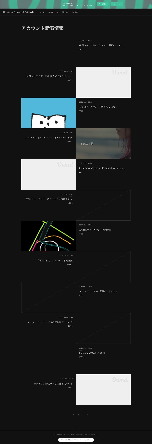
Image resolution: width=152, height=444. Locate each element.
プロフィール (53, 12)
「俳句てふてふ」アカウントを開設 (55, 260)
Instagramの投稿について (92, 353)
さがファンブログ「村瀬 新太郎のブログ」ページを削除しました (49, 76)
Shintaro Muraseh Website (18, 12)
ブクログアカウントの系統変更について (99, 107)
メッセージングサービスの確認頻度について (50, 322)
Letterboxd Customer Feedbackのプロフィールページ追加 (103, 168)
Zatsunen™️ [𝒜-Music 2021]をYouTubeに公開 (49, 137)
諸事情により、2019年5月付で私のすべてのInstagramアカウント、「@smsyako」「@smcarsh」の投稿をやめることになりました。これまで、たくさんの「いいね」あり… (103, 360)
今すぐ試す (102, 4)
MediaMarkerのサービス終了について (53, 384)
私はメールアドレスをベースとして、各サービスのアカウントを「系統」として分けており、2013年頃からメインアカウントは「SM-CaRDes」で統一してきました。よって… (103, 298)
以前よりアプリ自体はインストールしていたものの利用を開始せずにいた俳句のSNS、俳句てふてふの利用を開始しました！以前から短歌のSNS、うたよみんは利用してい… (49, 267)
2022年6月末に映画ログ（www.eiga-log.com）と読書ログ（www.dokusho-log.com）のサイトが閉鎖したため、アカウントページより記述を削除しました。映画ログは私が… (103, 52)
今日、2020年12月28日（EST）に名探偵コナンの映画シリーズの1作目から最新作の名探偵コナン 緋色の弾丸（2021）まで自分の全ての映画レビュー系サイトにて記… (49, 206)
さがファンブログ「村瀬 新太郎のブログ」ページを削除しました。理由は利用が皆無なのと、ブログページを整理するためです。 (49, 83)
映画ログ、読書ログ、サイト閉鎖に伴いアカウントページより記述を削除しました (103, 45)
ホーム (42, 12)
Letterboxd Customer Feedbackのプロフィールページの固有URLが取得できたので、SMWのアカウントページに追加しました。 (103, 175)
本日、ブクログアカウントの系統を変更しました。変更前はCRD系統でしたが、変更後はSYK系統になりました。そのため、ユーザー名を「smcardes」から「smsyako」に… (103, 114)
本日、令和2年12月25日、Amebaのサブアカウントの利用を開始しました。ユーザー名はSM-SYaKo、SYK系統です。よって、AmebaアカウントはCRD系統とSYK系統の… (103, 237)
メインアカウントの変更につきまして (98, 291)
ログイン (117, 4)
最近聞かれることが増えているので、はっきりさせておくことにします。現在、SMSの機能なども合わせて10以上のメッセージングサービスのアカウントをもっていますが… (49, 329)
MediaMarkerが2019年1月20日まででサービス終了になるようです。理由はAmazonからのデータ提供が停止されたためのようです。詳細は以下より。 (49, 391)
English (75, 12)
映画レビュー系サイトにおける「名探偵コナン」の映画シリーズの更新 (49, 199)
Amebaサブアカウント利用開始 (95, 230)
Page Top (76, 427)
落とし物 (65, 12)
